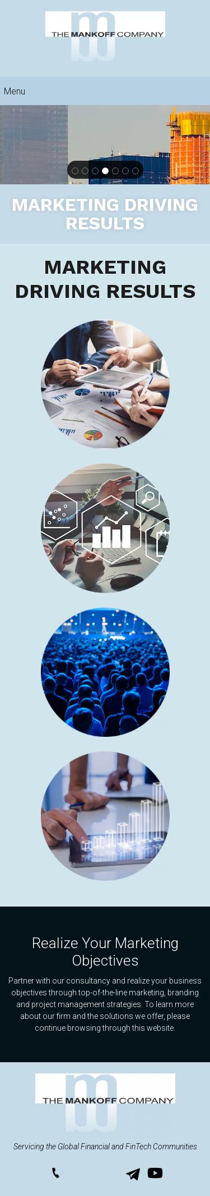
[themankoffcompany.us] (105, 38)
